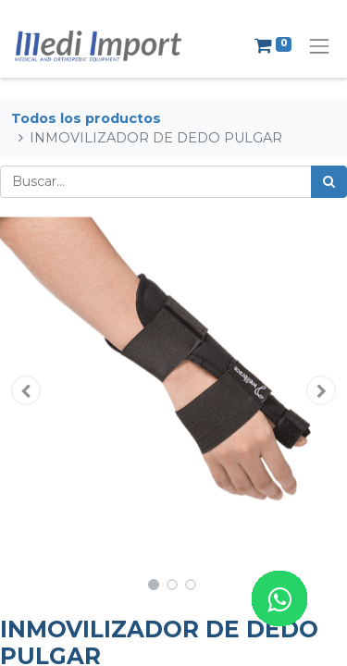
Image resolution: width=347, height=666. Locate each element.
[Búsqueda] (329, 182)
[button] (26, 390)
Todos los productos (86, 118)
